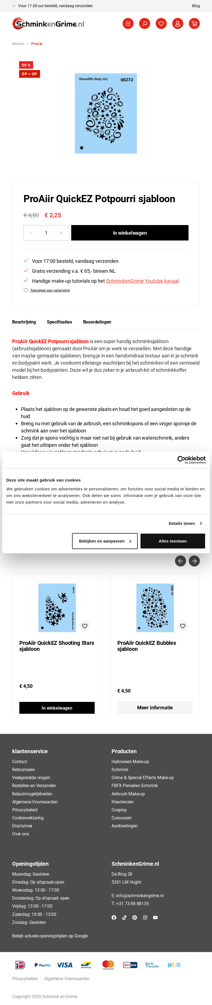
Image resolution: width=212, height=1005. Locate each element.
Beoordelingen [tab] (97, 322)
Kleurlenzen (123, 801)
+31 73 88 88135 (132, 903)
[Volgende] (194, 560)
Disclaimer (22, 825)
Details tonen (182, 523)
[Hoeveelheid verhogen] (61, 232)
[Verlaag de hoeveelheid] (31, 232)
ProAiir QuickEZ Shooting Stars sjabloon (56, 646)
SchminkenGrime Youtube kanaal (142, 280)
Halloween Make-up (130, 761)
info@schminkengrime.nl (139, 895)
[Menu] (128, 23)
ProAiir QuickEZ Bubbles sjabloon (146, 646)
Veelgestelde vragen (31, 777)
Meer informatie (155, 707)
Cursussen (121, 817)
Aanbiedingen (125, 825)
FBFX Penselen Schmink (135, 785)
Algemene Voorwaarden (34, 801)
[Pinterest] (134, 917)
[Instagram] (145, 917)
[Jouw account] (177, 23)
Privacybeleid (25, 809)
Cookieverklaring (28, 817)
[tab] (24, 321)
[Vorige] (180, 560)
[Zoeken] (144, 23)
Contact (19, 761)
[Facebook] (114, 917)
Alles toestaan (173, 540)
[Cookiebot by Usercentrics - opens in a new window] (181, 460)
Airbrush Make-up (128, 793)
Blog (196, 5)
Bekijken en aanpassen (105, 540)
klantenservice (29, 751)
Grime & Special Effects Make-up (143, 777)
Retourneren (23, 769)
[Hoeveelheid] (46, 232)
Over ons (20, 833)
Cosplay (119, 809)
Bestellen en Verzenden (34, 785)
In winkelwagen (130, 232)
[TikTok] (124, 917)
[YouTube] (155, 917)
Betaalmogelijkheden (32, 793)
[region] (106, 113)
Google (81, 936)
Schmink (120, 769)
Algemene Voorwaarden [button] (66, 978)
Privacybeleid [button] (25, 978)
